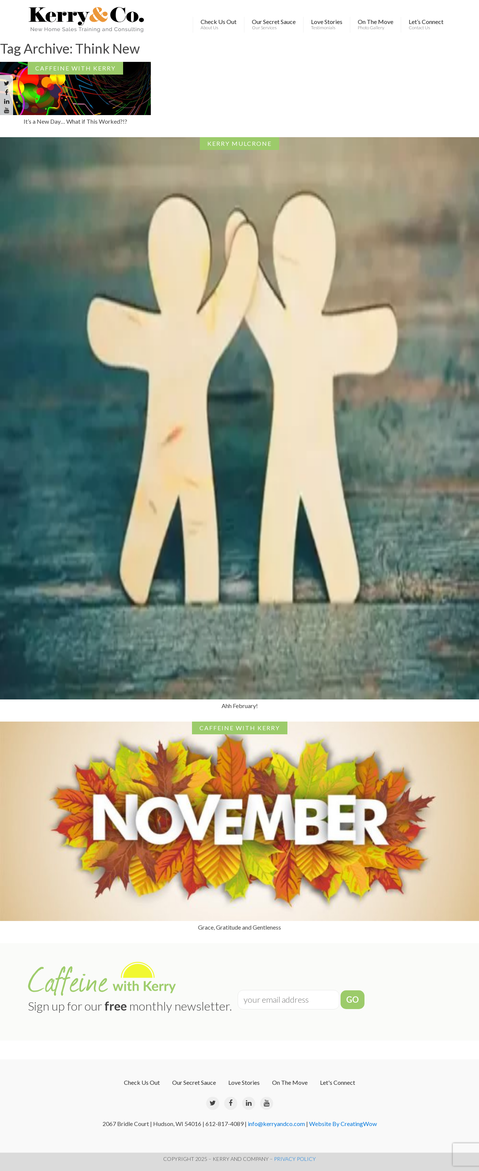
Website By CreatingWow (343, 1123)
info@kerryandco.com (276, 1123)
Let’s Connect (426, 24)
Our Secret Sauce (274, 24)
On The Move (375, 24)
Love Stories (326, 24)
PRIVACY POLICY (295, 1159)
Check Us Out (219, 24)
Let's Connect (337, 1082)
